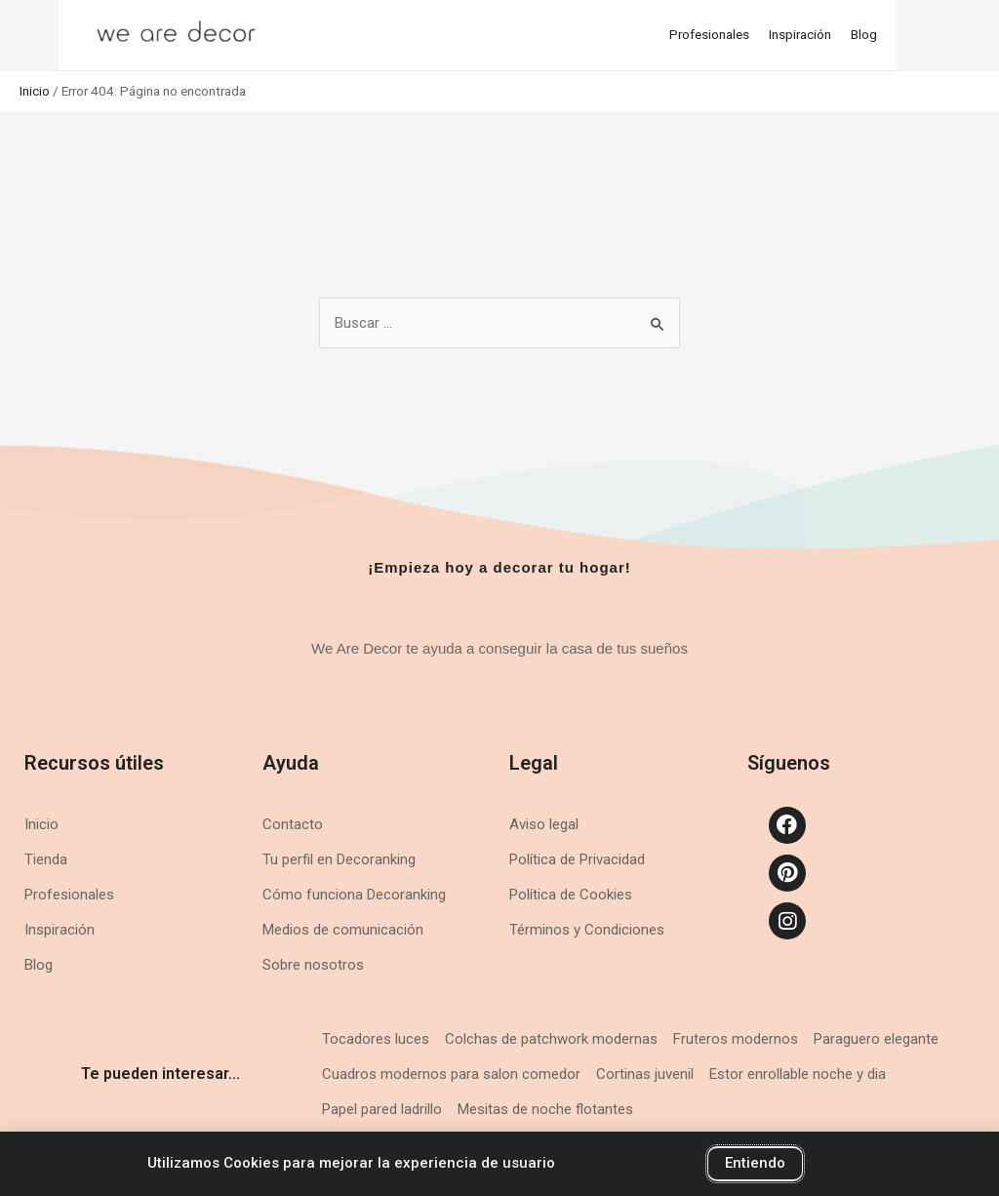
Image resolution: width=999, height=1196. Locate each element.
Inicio (35, 91)
